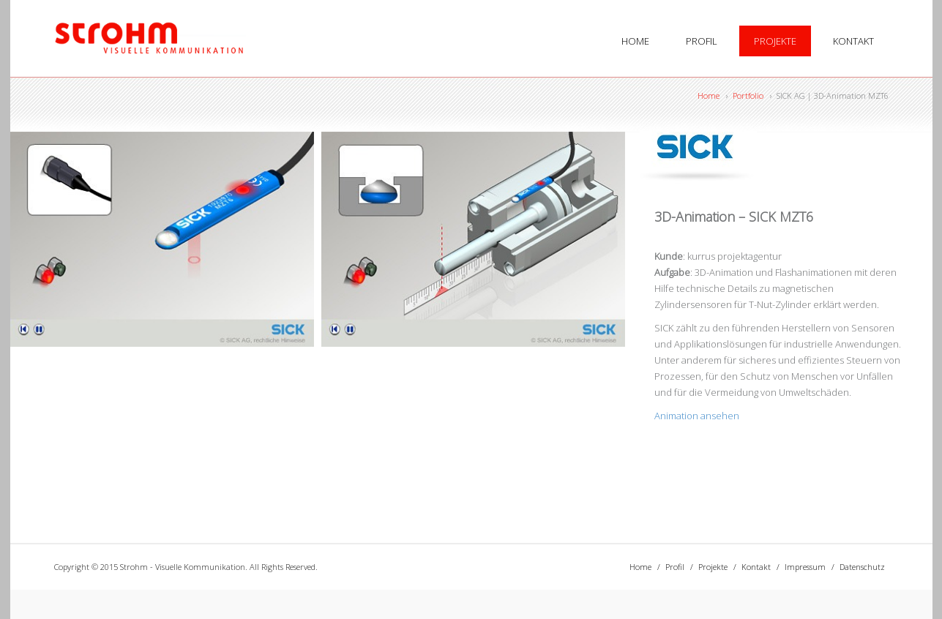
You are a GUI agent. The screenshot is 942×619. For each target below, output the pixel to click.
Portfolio (748, 95)
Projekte (775, 41)
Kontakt (853, 41)
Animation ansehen (696, 415)
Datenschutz (862, 566)
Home (635, 41)
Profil (701, 41)
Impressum (805, 566)
